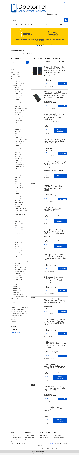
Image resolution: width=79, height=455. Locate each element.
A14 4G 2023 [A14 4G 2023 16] (18, 204)
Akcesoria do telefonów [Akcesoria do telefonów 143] (17, 307)
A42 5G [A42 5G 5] (17, 129)
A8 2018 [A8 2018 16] (17, 227)
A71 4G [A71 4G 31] (17, 102)
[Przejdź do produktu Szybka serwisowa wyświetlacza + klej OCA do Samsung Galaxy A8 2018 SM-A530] (37, 342)
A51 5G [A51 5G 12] (17, 120)
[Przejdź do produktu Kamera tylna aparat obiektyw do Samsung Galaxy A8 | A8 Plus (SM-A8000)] (37, 185)
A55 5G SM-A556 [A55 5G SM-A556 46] (19, 108)
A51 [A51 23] (16, 123)
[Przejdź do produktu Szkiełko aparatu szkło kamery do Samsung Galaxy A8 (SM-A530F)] (37, 387)
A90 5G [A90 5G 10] (17, 87)
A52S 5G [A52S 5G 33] (17, 116)
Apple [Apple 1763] (12, 72)
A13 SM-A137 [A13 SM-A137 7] (18, 206)
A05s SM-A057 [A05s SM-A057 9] (19, 254)
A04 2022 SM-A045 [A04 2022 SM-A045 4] (20, 261)
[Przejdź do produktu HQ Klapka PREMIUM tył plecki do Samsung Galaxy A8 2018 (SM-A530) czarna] (37, 230)
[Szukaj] (66, 20)
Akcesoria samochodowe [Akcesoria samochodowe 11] (18, 309)
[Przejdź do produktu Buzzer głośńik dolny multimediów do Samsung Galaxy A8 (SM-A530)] (37, 299)
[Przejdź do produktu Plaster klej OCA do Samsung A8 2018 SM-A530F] (37, 407)
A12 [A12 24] (16, 212)
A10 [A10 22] (16, 221)
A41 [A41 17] (16, 133)
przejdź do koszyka (15, 332)
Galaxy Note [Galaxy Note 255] (16, 83)
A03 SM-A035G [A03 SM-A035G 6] (19, 269)
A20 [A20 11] (16, 192)
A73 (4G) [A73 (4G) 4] (17, 95)
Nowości (13, 319)
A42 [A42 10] (16, 131)
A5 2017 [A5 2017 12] (17, 242)
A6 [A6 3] (15, 240)
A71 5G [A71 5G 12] (17, 100)
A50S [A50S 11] (16, 125)
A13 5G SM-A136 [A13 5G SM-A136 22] (19, 208)
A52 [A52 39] (16, 118)
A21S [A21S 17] (16, 179)
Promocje (13, 321)
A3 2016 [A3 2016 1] (17, 250)
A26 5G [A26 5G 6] (17, 158)
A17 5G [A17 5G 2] (17, 194)
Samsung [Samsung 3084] (13, 79)
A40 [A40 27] (16, 135)
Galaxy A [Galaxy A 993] (15, 85)
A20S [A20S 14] (16, 183)
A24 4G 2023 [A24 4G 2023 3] (18, 164)
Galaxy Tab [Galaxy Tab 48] (16, 292)
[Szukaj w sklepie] (38, 20)
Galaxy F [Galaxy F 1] (15, 290)
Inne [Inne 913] (12, 301)
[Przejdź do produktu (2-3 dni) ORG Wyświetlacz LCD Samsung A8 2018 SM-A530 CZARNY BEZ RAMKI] (37, 70)
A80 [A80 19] (16, 91)
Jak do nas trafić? (58, 435)
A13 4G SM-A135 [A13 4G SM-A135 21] (19, 210)
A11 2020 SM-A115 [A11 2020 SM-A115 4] (20, 215)
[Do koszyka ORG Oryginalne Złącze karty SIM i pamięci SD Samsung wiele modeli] (62, 290)
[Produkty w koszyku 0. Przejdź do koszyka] (52, 14)
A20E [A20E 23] (16, 185)
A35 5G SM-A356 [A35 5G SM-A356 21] (19, 139)
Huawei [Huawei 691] (13, 74)
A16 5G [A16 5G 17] (17, 196)
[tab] (37, 45)
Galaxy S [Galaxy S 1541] (15, 81)
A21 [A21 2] (16, 181)
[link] (39, 37)
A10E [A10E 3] (16, 219)
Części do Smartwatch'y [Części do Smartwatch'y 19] (17, 313)
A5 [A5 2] (15, 246)
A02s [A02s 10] (16, 275)
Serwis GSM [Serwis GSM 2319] (14, 305)
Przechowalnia (28, 439)
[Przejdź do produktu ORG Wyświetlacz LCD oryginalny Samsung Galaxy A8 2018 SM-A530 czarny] (37, 97)
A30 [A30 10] (16, 156)
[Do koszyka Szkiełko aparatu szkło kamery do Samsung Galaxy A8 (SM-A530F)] (62, 399)
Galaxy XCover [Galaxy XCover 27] (17, 294)
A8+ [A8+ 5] (16, 225)
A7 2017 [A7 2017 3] (17, 231)
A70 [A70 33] (16, 104)
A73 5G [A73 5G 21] (17, 93)
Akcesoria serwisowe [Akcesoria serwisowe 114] (16, 311)
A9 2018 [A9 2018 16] (17, 223)
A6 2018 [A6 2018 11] (17, 238)
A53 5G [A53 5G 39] (17, 114)
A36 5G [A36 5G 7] (17, 137)
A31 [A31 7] (16, 152)
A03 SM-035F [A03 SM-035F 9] (18, 271)
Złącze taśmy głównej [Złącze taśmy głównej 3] (19, 296)
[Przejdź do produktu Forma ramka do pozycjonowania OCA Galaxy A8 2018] (37, 208)
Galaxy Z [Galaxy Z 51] (15, 288)
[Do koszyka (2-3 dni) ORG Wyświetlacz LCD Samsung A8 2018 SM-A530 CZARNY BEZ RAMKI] (62, 83)
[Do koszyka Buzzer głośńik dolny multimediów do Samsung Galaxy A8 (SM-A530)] (62, 311)
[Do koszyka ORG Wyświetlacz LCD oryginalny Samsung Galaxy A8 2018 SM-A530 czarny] (62, 106)
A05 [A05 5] (16, 257)
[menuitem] (14, 24)
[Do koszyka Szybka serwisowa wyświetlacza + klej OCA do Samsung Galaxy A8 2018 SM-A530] (62, 356)
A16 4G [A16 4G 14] (17, 198)
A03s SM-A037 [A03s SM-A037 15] (19, 267)
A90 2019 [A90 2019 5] (17, 89)
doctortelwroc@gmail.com (38, 443)
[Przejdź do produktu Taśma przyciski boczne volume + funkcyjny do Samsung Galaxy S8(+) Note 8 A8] (37, 255)
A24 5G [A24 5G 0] (17, 162)
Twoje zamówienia (29, 435)
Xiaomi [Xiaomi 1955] (13, 298)
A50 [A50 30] (16, 127)
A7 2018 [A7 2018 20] (17, 229)
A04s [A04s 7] (16, 259)
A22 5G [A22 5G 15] (17, 175)
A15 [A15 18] (16, 200)
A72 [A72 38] (16, 97)
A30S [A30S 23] (16, 154)
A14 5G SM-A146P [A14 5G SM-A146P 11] (19, 202)
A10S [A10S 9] (16, 217)
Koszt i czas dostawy (44, 437)
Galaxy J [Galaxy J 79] (15, 286)
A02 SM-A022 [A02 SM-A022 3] (18, 277)
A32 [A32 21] (16, 150)
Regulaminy (14, 435)
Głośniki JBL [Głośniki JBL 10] (14, 303)
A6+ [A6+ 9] (16, 236)
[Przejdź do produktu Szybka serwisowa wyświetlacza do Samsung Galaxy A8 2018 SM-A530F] (37, 365)
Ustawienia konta (29, 437)
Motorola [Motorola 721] (13, 76)
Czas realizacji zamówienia (46, 439)
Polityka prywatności (16, 437)
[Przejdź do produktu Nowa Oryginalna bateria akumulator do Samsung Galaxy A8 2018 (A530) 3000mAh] (37, 114)
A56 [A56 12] (16, 106)
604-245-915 (50, 443)
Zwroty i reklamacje (16, 439)
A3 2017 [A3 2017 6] (17, 248)
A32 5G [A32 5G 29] (17, 148)
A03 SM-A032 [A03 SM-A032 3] (18, 273)
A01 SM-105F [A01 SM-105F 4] (18, 280)
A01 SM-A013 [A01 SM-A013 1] (18, 282)
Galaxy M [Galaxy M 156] (15, 284)
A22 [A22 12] (16, 177)
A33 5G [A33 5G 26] (17, 146)
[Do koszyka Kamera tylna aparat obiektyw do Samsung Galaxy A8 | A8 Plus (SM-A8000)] (62, 199)
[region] (39, 37)
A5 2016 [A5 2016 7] (17, 244)
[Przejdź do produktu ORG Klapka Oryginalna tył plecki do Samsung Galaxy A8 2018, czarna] (37, 162)
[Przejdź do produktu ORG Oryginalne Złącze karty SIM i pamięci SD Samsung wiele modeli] (37, 277)
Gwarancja (13, 441)
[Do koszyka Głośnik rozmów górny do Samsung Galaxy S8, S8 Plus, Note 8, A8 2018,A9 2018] (62, 333)
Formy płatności (43, 435)
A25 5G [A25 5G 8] (17, 160)
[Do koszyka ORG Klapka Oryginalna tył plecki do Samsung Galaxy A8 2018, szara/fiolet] (62, 153)
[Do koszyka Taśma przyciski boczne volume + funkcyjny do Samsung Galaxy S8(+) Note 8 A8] (62, 268)
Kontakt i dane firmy (59, 437)
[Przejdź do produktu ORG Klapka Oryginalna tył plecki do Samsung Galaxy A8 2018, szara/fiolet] (37, 140)
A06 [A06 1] (16, 252)
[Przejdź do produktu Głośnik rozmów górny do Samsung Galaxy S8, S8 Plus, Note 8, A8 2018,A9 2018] (37, 320)
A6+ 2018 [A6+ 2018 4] (17, 233)
